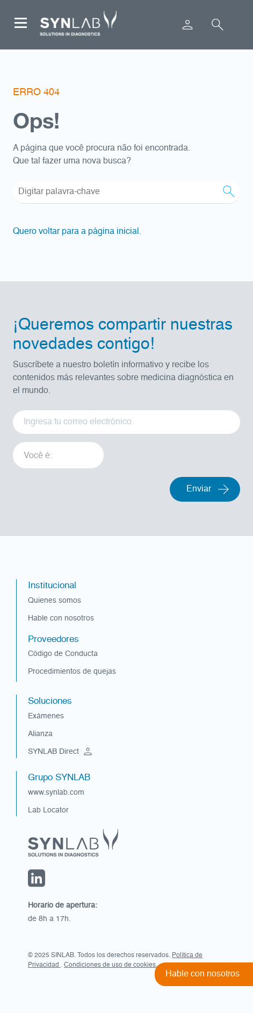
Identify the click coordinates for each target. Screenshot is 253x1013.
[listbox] (58, 451)
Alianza (40, 734)
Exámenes (46, 716)
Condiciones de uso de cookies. (110, 965)
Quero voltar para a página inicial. (77, 231)
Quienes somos (54, 600)
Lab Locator (48, 810)
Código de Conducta (63, 654)
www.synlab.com (56, 792)
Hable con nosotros (61, 618)
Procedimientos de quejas (72, 671)
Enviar (198, 489)
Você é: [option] (38, 456)
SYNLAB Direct (61, 751)
